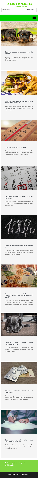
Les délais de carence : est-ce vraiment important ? (19, 197)
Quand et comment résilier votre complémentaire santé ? (19, 440)
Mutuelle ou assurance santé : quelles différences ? (19, 391)
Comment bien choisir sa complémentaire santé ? (19, 52)
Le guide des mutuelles (19, 4)
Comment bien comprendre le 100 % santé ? (19, 246)
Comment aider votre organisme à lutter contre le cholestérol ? (19, 102)
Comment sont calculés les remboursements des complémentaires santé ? (19, 295)
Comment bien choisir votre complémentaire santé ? (19, 343)
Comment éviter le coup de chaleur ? (16, 147)
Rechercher (31, 10)
